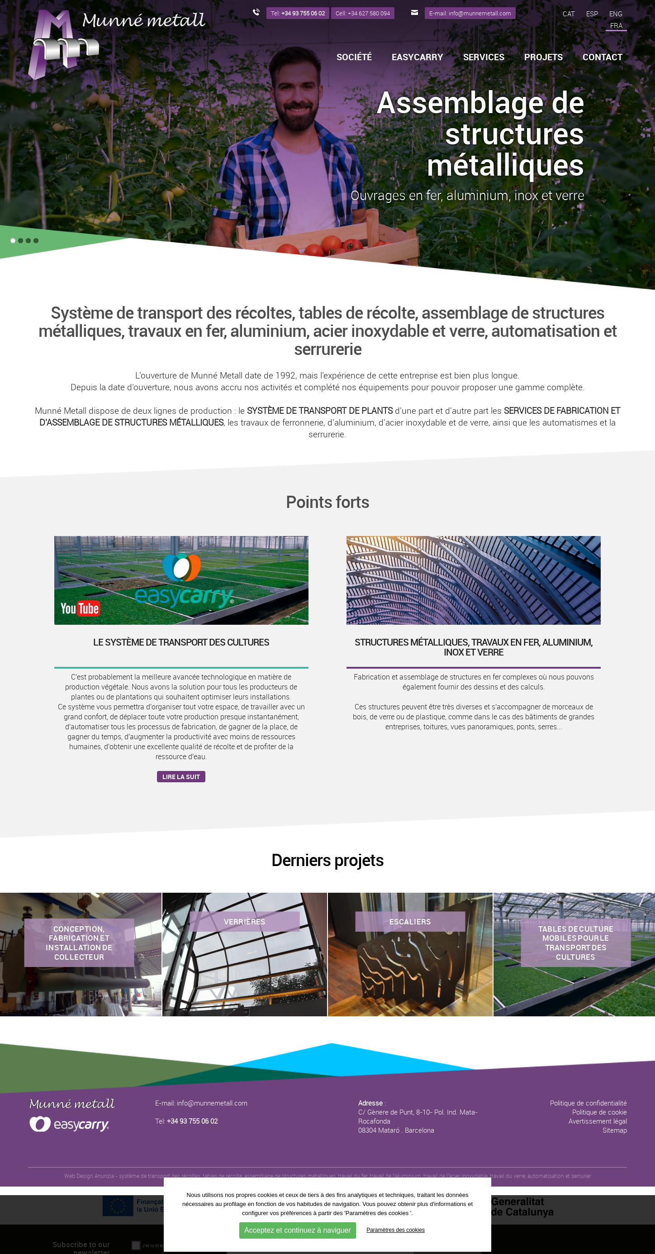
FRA (616, 25)
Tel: (186, 1120)
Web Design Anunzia (89, 1175)
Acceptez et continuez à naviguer (297, 1230)
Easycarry (417, 57)
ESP (592, 13)
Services (483, 57)
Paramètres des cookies (395, 1230)
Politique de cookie (599, 1111)
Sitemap (615, 1129)
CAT (569, 13)
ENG (615, 13)
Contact (602, 57)
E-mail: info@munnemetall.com (201, 1102)
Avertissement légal (598, 1120)
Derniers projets (327, 859)
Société (354, 57)
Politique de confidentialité (588, 1102)
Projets (543, 57)
